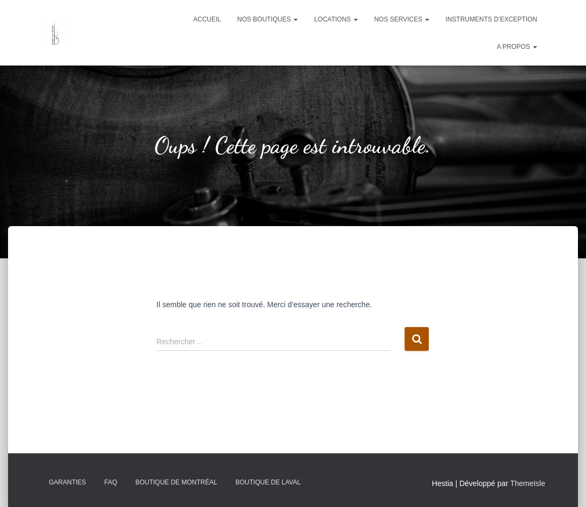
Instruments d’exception (491, 19)
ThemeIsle (527, 483)
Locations (336, 19)
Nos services (401, 19)
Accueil (207, 19)
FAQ (110, 482)
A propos (517, 46)
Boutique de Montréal (176, 482)
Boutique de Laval (268, 482)
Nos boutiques (267, 19)
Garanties (67, 482)
